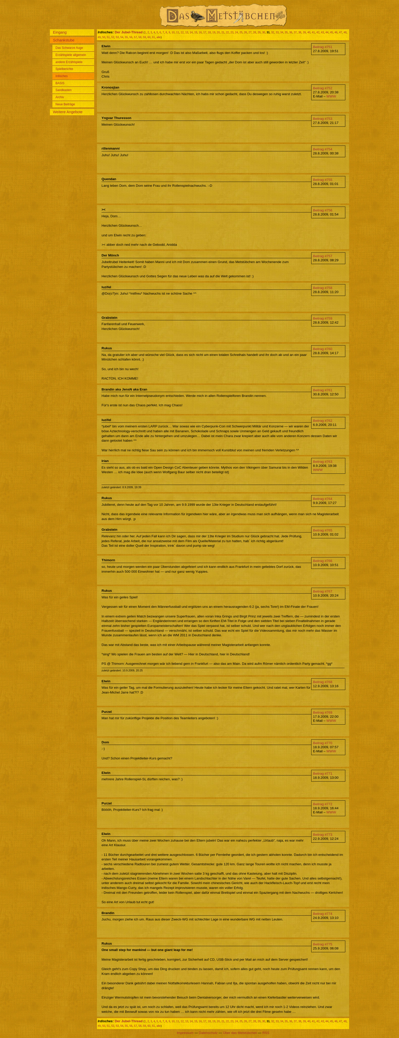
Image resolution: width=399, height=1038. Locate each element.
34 (281, 32)
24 (236, 32)
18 (209, 32)
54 (121, 37)
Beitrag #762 (322, 421)
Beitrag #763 (322, 462)
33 (277, 32)
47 (340, 32)
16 (200, 32)
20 (218, 32)
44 (327, 32)
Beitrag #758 (322, 288)
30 (263, 32)
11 (177, 32)
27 (250, 32)
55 (126, 37)
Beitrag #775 (322, 944)
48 (345, 32)
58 (139, 37)
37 (295, 32)
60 (149, 37)
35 (286, 32)
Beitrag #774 (322, 914)
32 (272, 32)
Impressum (185, 1033)
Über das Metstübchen (240, 1033)
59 (144, 37)
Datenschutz (208, 1033)
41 (313, 32)
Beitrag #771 (322, 773)
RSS (265, 1033)
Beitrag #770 (322, 743)
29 (259, 32)
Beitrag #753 (322, 119)
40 (308, 32)
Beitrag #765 (322, 530)
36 (290, 32)
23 (231, 32)
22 (227, 32)
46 (335, 32)
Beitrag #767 (322, 591)
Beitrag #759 (322, 318)
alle (158, 37)
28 (254, 32)
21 (222, 32)
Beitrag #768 (322, 682)
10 (173, 32)
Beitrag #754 (322, 149)
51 (108, 37)
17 (204, 32)
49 (99, 37)
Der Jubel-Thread (129, 32)
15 (195, 32)
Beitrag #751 (322, 47)
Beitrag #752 (322, 88)
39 (304, 32)
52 (112, 37)
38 (299, 32)
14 (191, 32)
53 (117, 37)
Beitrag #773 (322, 835)
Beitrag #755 (322, 180)
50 (103, 37)
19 (213, 32)
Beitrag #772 (322, 804)
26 (245, 32)
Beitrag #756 (322, 210)
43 (322, 32)
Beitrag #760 (322, 349)
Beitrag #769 (322, 712)
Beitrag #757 (322, 256)
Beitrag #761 (322, 390)
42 (317, 32)
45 (331, 32)
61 (153, 37)
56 (130, 37)
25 (241, 32)
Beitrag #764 (322, 499)
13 (186, 32)
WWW (331, 96)
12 (182, 32)
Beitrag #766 (322, 561)
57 (135, 37)
